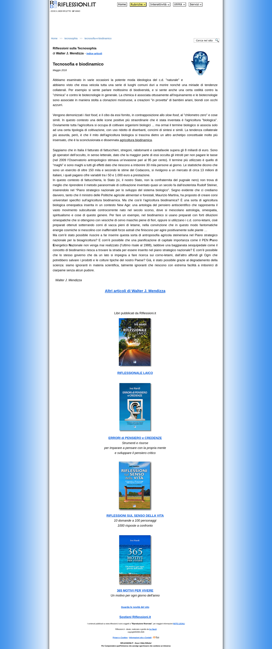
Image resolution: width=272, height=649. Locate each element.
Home (54, 38)
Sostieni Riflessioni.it (135, 617)
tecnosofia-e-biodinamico (98, 38)
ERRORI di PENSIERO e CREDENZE (135, 438)
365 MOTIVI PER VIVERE (135, 590)
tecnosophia (71, 38)
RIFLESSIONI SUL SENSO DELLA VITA (135, 515)
